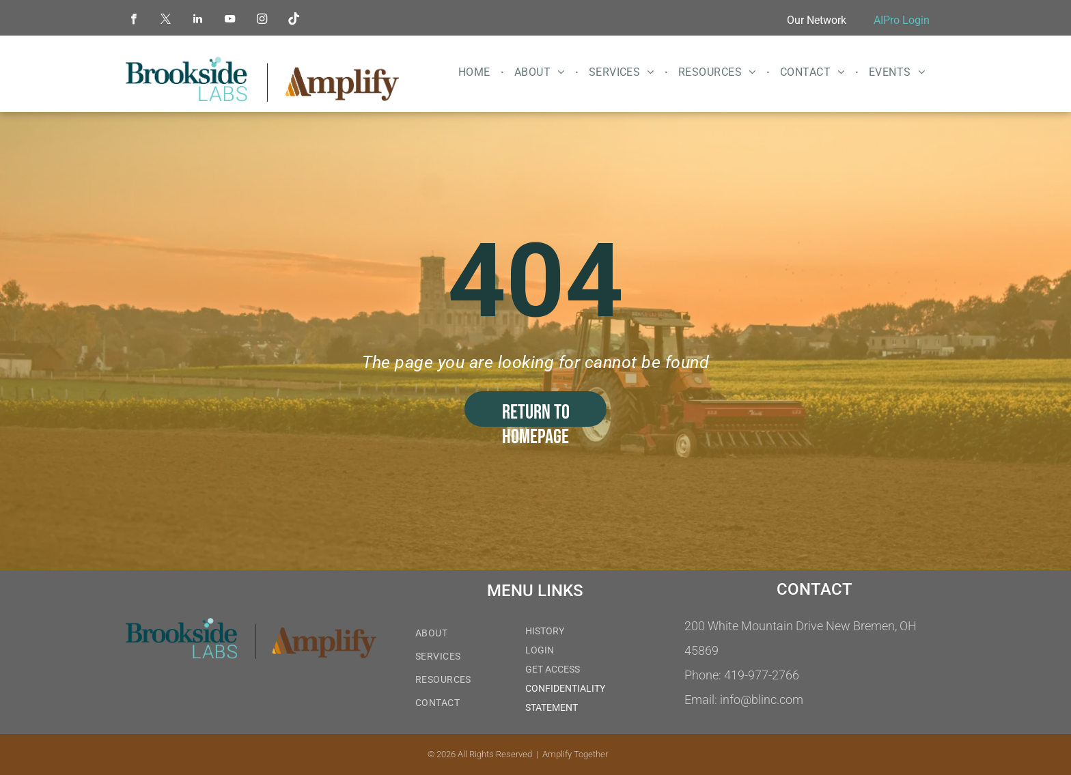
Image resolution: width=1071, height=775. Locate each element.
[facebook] (133, 20)
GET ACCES (549, 669)
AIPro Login (902, 20)
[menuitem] (476, 72)
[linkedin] (198, 20)
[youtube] (230, 20)
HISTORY (544, 630)
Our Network (816, 20)
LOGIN (539, 650)
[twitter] (165, 20)
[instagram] (262, 20)
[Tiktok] (294, 20)
